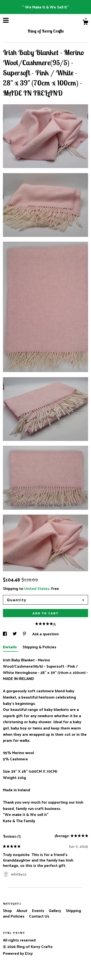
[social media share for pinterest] (25, 633)
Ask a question (45, 633)
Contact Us (39, 916)
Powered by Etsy (18, 953)
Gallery (55, 910)
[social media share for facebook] (5, 633)
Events (38, 910)
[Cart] (85, 23)
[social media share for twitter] (15, 633)
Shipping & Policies (39, 646)
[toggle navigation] (6, 20)
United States (36, 588)
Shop (8, 910)
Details (10, 646)
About (22, 910)
